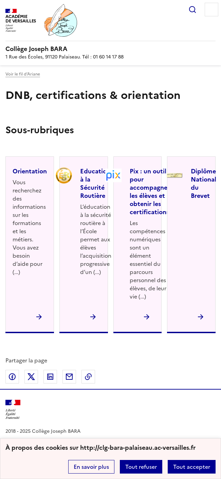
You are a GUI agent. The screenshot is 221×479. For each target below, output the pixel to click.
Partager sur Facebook (12, 376)
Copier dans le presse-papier (88, 376)
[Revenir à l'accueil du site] (12, 409)
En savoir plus (91, 467)
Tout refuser (141, 467)
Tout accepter (191, 467)
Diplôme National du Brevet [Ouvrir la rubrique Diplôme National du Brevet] (203, 183)
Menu (211, 9)
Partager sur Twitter (31, 376)
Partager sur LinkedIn (50, 376)
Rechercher (192, 9)
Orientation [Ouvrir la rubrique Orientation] (30, 171)
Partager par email (69, 376)
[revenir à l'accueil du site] (110, 49)
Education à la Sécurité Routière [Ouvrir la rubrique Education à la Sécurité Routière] (95, 183)
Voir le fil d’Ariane (22, 74)
